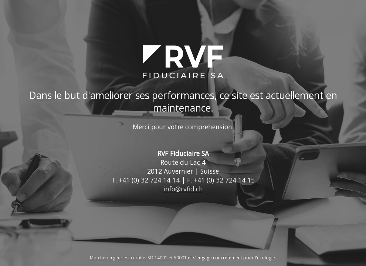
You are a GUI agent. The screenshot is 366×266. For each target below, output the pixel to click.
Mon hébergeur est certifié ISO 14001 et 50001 (138, 258)
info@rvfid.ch (183, 188)
